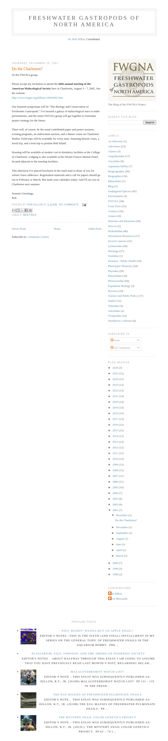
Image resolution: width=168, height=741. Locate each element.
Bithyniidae (114, 181)
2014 (115, 436)
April (119, 550)
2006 (115, 481)
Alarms (112, 151)
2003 (115, 498)
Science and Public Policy (123, 295)
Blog (111, 186)
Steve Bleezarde (118, 598)
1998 (115, 574)
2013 (115, 441)
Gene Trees (114, 206)
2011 (115, 453)
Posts (115, 340)
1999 (115, 568)
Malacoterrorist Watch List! (97, 671)
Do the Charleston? (27, 69)
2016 (115, 424)
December (122, 515)
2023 (115, 384)
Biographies (115, 176)
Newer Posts (19, 228)
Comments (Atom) (38, 236)
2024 (115, 379)
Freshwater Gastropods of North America (84, 21)
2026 (115, 367)
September (122, 533)
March (120, 555)
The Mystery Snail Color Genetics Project (97, 717)
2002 (115, 504)
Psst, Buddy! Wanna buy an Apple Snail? (97, 630)
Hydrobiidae (115, 231)
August (120, 538)
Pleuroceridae (116, 281)
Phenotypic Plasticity (120, 266)
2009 (115, 464)
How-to (112, 226)
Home (57, 228)
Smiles (112, 300)
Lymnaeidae (115, 246)
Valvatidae (114, 311)
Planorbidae (115, 275)
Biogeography (116, 171)
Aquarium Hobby (118, 166)
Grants (112, 216)
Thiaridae (113, 305)
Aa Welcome (115, 141)
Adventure (114, 146)
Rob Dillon (115, 593)
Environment (115, 196)
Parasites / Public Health (122, 261)
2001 (115, 510)
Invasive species (117, 241)
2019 (115, 407)
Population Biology (119, 286)
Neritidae (113, 256)
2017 (115, 419)
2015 (115, 430)
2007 (115, 476)
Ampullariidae (116, 156)
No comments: (69, 204)
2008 (115, 470)
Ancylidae (114, 161)
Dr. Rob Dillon (76, 39)
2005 (115, 487)
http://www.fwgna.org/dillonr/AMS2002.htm (37, 97)
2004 (115, 493)
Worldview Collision (120, 320)
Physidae (113, 271)
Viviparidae (114, 315)
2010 (115, 458)
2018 (115, 413)
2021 (115, 396)
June (119, 544)
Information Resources (121, 236)
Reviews (113, 291)
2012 (115, 447)
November (122, 527)
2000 (115, 563)
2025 (115, 373)
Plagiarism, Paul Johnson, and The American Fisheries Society (88, 653)
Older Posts (95, 228)
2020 (115, 401)
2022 (115, 390)
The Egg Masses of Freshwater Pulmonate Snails (97, 694)
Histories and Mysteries (121, 221)
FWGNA (113, 201)
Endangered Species (119, 191)
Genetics (113, 211)
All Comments (121, 347)
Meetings (30, 215)
